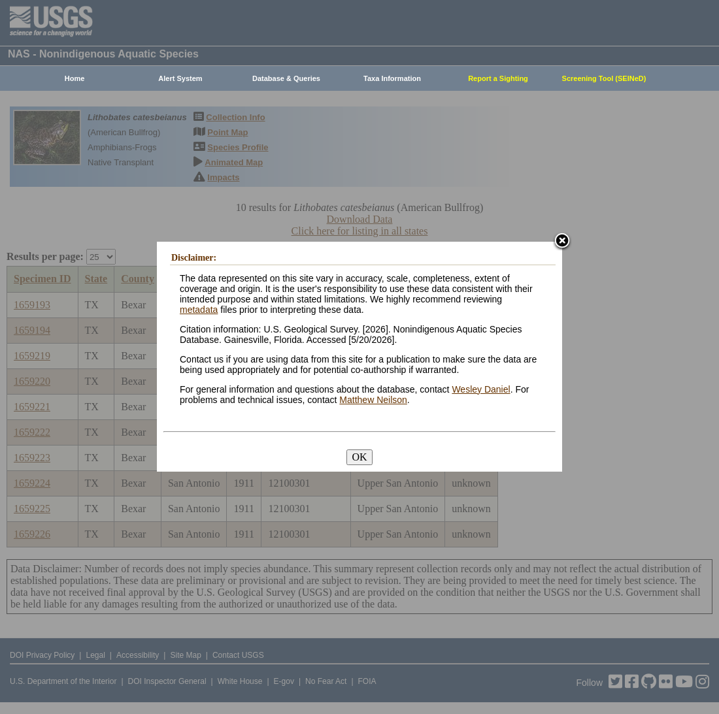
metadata (199, 309)
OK (359, 456)
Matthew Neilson (373, 400)
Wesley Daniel (481, 389)
